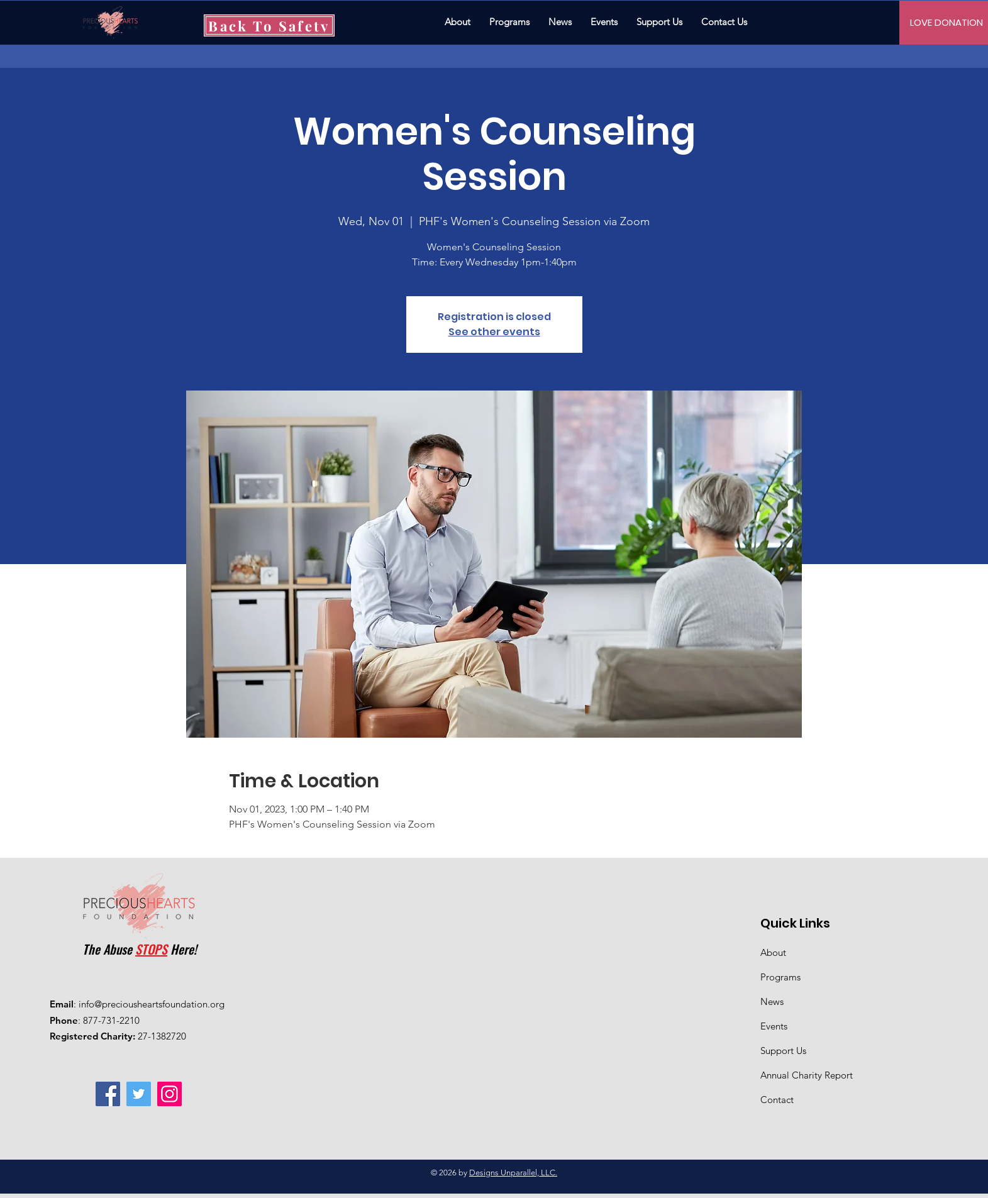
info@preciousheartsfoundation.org (152, 1004)
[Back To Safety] (269, 25)
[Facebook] (108, 1094)
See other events (494, 331)
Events (773, 1026)
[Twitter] (138, 1094)
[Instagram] (169, 1094)
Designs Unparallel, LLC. (513, 1172)
